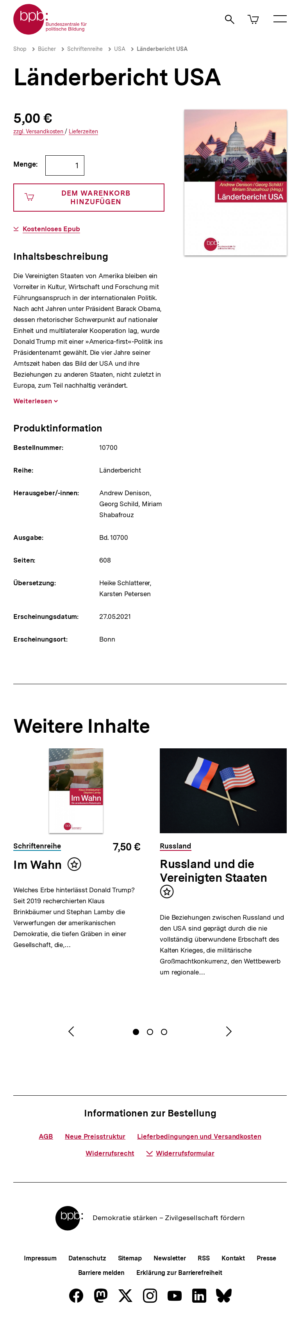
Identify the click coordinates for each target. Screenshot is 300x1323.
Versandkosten (39, 131)
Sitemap (130, 1258)
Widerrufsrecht (110, 1153)
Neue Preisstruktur (95, 1136)
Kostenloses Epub (51, 229)
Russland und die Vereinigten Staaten (213, 870)
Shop (20, 49)
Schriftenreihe (85, 49)
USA (119, 49)
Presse (266, 1258)
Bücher (47, 49)
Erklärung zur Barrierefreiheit (179, 1272)
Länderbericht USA (162, 49)
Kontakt (233, 1258)
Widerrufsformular (180, 1153)
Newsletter (170, 1258)
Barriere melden (101, 1272)
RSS (204, 1258)
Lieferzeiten (83, 131)
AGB (46, 1136)
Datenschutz (87, 1258)
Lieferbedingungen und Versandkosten (199, 1136)
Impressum (40, 1258)
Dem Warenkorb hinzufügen (77, 197)
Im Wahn (37, 864)
